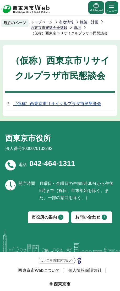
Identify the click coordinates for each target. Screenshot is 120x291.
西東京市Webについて (39, 270)
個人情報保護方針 (85, 270)
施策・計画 (89, 22)
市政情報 (66, 22)
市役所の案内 (44, 217)
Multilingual (96, 7)
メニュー (111, 7)
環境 (77, 27)
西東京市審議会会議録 (49, 27)
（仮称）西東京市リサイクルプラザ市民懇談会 (57, 103)
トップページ (42, 22)
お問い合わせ (87, 217)
